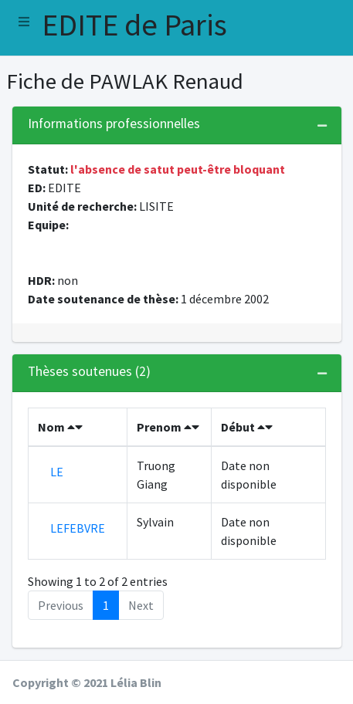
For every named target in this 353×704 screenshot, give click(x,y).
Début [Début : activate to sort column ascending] (247, 427)
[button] (24, 21)
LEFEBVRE (77, 528)
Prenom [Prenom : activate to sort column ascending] (168, 427)
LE (56, 471)
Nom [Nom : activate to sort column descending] (60, 427)
